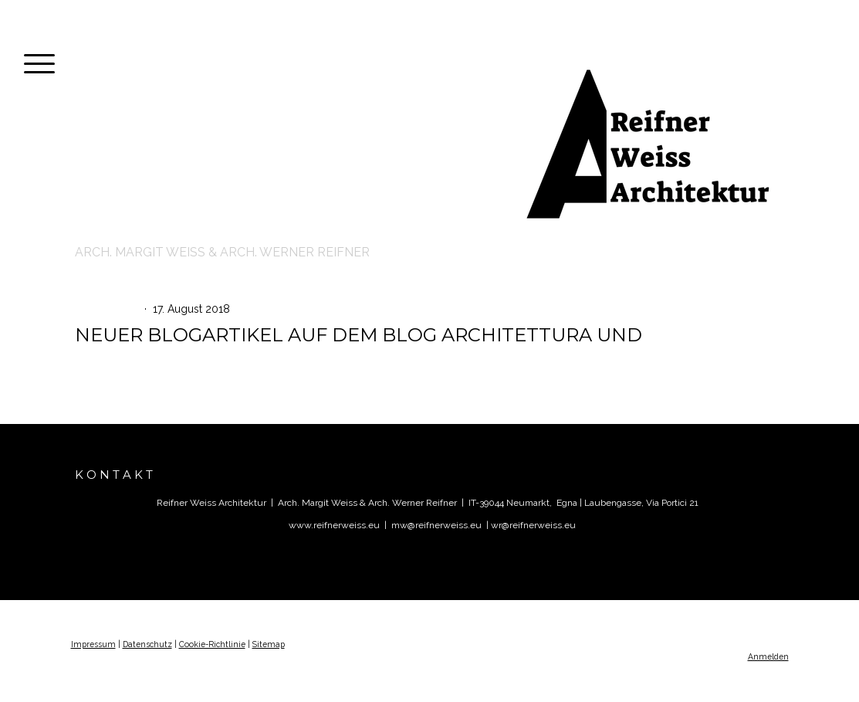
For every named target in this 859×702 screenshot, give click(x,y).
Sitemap (268, 644)
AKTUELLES (110, 309)
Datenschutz (147, 644)
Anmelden (768, 656)
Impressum (93, 644)
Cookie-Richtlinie (212, 644)
